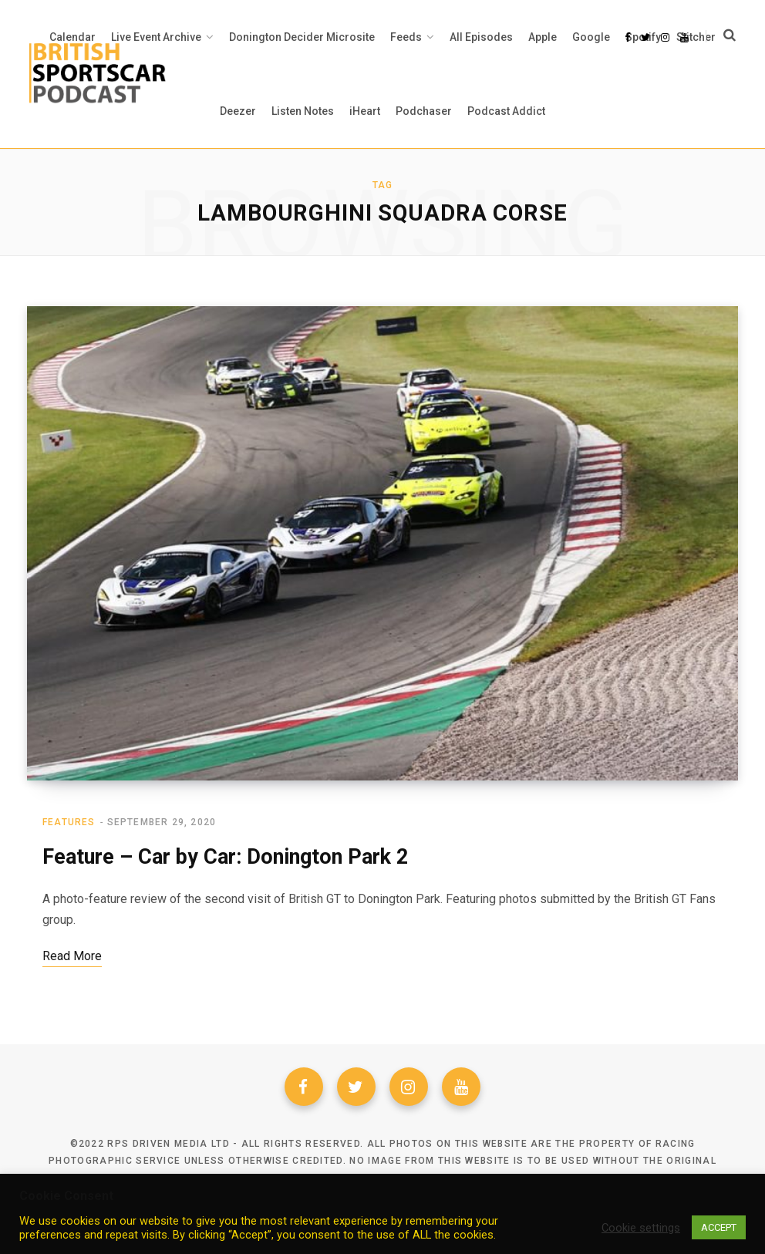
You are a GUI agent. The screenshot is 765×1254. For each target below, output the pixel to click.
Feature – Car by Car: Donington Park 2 (225, 857)
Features (69, 822)
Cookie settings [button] (641, 1228)
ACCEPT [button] (718, 1227)
